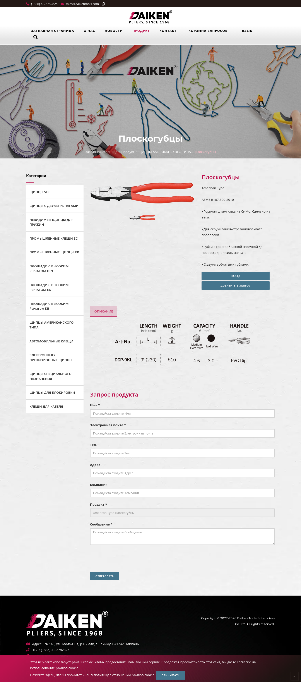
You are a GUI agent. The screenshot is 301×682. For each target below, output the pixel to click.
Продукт (141, 30)
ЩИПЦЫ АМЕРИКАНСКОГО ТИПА (164, 151)
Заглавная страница (52, 30)
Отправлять (105, 576)
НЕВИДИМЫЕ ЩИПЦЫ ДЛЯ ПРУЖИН (51, 222)
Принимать (171, 675)
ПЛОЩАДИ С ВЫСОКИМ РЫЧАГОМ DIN (48, 268)
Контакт (167, 30)
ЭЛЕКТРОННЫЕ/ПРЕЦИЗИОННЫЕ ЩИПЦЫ (50, 357)
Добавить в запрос (238, 285)
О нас (89, 30)
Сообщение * (101, 524)
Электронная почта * (108, 425)
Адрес (95, 464)
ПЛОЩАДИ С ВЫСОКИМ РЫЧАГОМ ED (48, 287)
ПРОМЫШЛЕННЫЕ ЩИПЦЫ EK (54, 252)
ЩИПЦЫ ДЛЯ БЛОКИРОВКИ (52, 392)
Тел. (93, 445)
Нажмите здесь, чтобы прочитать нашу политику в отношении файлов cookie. (92, 675)
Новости (114, 30)
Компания (99, 484)
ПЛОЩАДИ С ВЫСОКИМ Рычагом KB (48, 306)
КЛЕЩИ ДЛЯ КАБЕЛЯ (46, 406)
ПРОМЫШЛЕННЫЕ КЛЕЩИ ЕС (53, 238)
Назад (238, 276)
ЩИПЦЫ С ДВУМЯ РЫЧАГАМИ (54, 205)
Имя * (95, 405)
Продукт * (98, 504)
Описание (103, 311)
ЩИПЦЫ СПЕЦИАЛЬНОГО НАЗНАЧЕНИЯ (50, 376)
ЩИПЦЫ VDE (39, 192)
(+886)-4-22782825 (44, 4)
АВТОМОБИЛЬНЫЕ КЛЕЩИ (51, 341)
